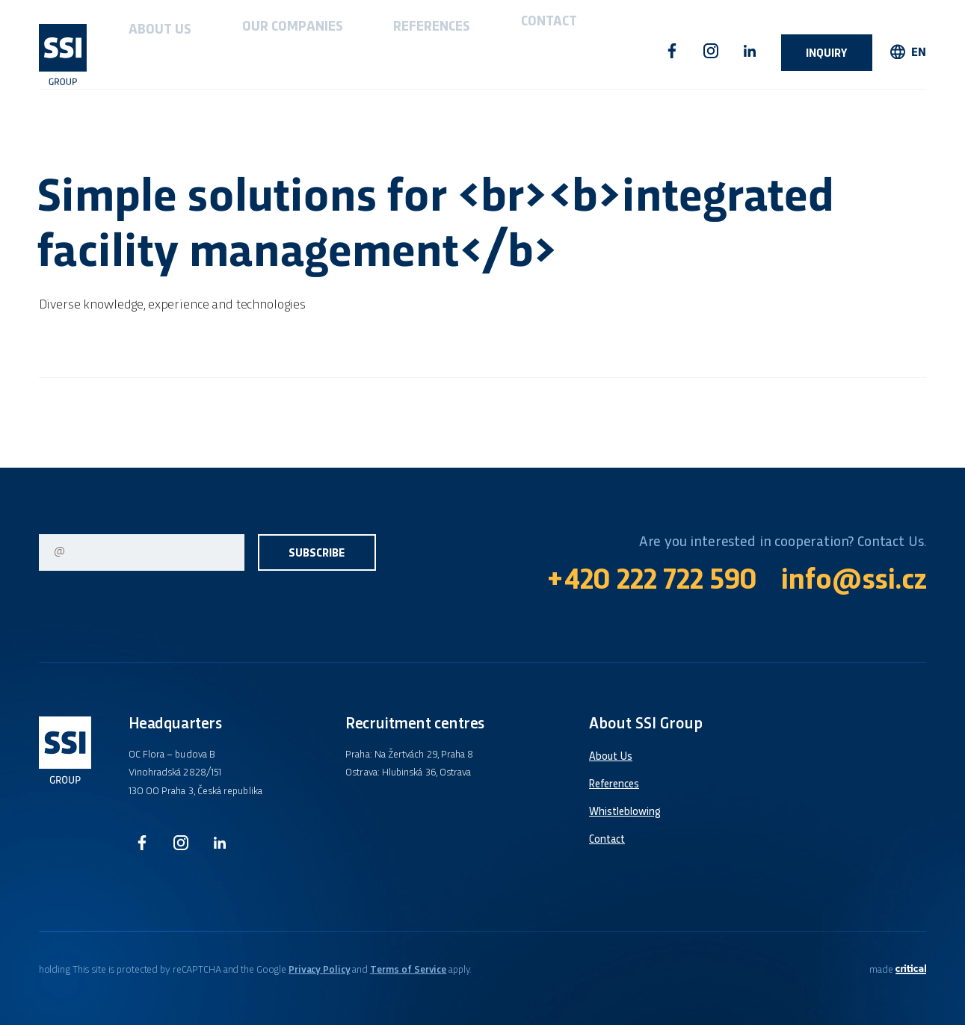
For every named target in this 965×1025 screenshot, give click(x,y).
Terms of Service (408, 970)
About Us (138, 51)
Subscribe (317, 554)
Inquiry (827, 54)
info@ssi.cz (853, 581)
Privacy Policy (319, 970)
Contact (401, 51)
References (324, 51)
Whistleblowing (625, 812)
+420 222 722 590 (651, 581)
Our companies (227, 51)
